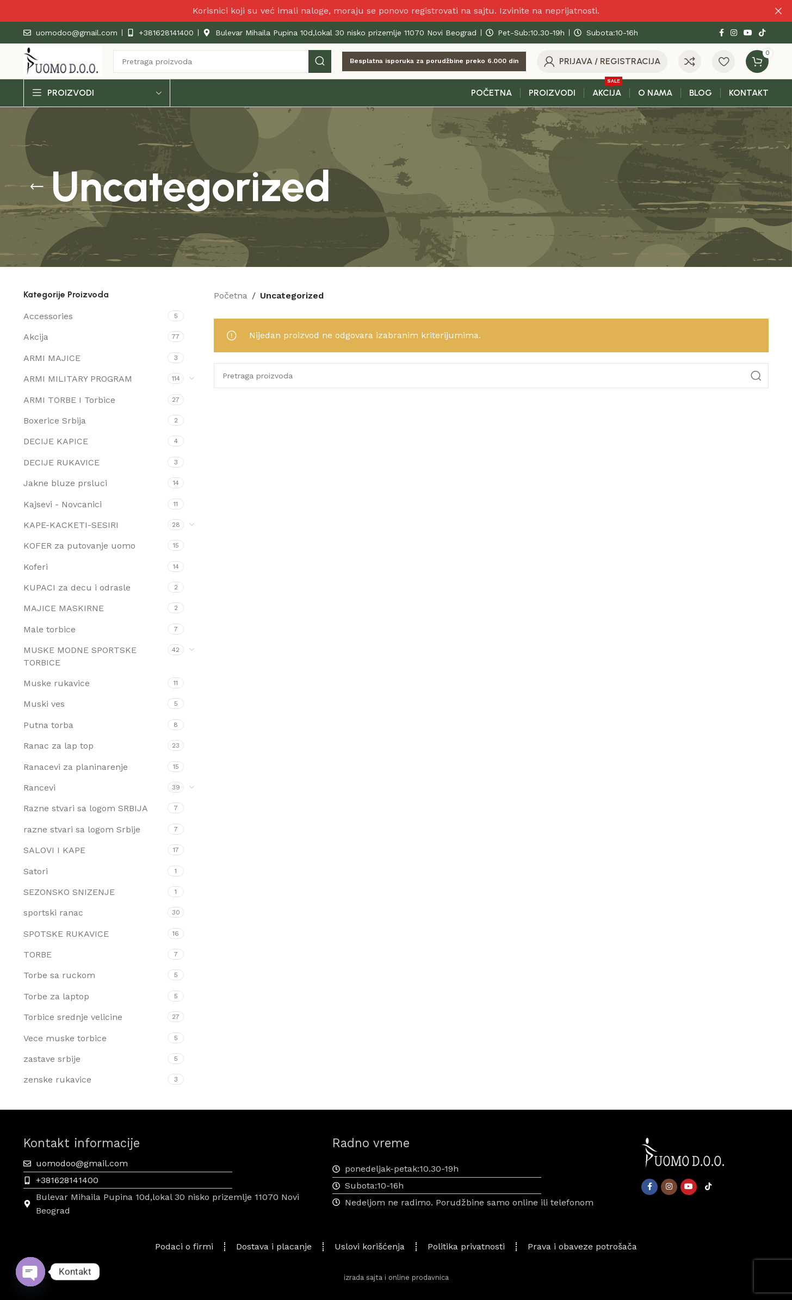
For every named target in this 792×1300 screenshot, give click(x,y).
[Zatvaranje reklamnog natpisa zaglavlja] (778, 11)
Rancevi (39, 787)
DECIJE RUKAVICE (61, 462)
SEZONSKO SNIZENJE (69, 892)
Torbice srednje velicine (72, 1017)
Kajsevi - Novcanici (62, 504)
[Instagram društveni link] (733, 33)
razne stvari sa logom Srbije (81, 829)
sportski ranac (53, 912)
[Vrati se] (37, 187)
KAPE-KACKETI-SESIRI (71, 525)
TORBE (37, 954)
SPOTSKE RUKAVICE (66, 934)
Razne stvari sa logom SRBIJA (85, 808)
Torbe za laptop (56, 996)
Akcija (35, 337)
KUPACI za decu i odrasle (77, 587)
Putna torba (48, 725)
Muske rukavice (56, 683)
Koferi (35, 567)
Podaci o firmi (184, 1246)
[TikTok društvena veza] (762, 33)
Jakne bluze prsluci (65, 483)
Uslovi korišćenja (370, 1246)
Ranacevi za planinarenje (75, 767)
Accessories (48, 316)
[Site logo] (62, 60)
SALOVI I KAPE (54, 850)
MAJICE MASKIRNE (63, 608)
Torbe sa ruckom (59, 975)
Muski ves (44, 704)
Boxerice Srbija (54, 420)
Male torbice (49, 629)
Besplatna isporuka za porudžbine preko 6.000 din (434, 61)
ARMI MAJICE (52, 358)
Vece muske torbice (65, 1038)
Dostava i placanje (274, 1246)
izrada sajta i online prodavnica (396, 1277)
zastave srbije (52, 1059)
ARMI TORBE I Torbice (69, 400)
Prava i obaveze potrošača (582, 1246)
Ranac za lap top (58, 746)
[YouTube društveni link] (748, 33)
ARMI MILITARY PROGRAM (77, 379)
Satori (35, 871)
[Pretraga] (222, 61)
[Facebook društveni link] (721, 33)
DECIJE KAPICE (55, 441)
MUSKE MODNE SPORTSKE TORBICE (80, 656)
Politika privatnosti (466, 1246)
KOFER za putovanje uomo (79, 545)
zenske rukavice (57, 1079)
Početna (230, 295)
